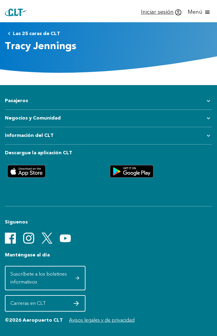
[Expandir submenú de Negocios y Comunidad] (108, 118)
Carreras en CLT (45, 305)
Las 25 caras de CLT (32, 33)
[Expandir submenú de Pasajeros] (108, 101)
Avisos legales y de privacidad (102, 320)
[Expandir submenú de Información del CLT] (108, 135)
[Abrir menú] (199, 12)
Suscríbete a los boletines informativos (45, 278)
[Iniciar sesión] (161, 12)
